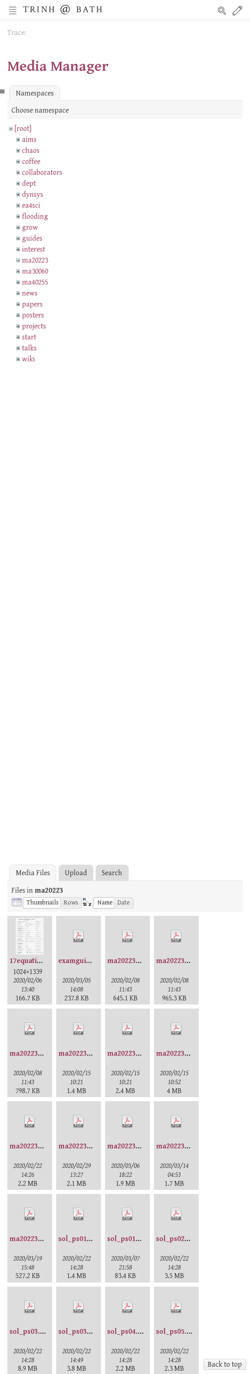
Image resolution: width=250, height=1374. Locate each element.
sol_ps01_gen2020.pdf (94, 1239)
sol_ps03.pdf (30, 1331)
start (29, 337)
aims (29, 139)
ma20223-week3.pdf (42, 1146)
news (29, 293)
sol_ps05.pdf (177, 1331)
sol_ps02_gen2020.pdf (192, 1239)
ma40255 (35, 282)
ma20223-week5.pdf (139, 1146)
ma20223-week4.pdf (90, 1146)
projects (34, 326)
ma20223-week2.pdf (188, 1053)
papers (32, 304)
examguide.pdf (83, 961)
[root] (23, 128)
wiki (28, 359)
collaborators (42, 172)
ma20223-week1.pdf (139, 1053)
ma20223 (35, 260)
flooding (35, 216)
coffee (31, 161)
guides (32, 238)
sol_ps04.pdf (128, 1331)
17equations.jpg (35, 961)
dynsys (32, 194)
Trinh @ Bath (63, 8)
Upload (76, 873)
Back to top (225, 1364)
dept (29, 183)
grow (30, 227)
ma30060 (35, 271)
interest (33, 249)
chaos (30, 150)
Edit (237, 10)
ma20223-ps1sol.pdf (91, 1053)
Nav (13, 10)
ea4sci (31, 205)
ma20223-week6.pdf (188, 1146)
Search (222, 10)
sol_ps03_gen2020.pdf (94, 1331)
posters (33, 315)
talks (29, 348)
